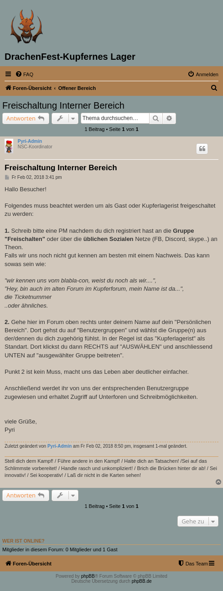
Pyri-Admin (30, 141)
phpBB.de (142, 581)
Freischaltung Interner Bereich (63, 105)
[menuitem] (24, 74)
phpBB (88, 576)
